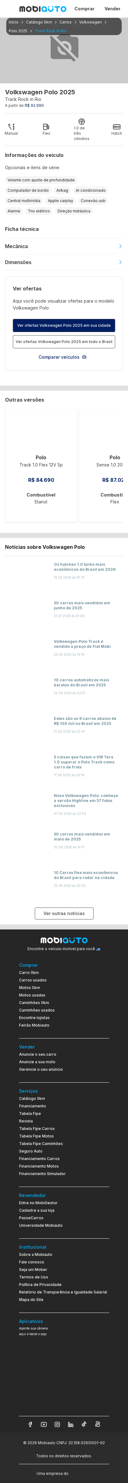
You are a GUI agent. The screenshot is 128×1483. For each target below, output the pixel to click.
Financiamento (32, 1106)
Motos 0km (29, 987)
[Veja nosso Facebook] (30, 1424)
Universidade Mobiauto (41, 1225)
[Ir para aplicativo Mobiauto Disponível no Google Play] (64, 1386)
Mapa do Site (31, 1299)
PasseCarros (31, 1217)
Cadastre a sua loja (36, 1210)
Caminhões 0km (34, 1002)
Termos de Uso (33, 1277)
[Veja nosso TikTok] (84, 1424)
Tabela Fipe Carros (37, 1128)
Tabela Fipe (30, 1113)
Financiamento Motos (39, 1166)
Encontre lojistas (34, 1017)
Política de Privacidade (40, 1284)
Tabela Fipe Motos (36, 1136)
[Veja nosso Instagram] (57, 1424)
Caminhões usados (37, 1010)
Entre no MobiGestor (38, 1202)
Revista (26, 1121)
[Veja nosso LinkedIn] (71, 1424)
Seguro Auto (31, 1151)
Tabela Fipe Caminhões (41, 1143)
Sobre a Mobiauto (35, 1254)
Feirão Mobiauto (34, 1025)
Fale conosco (31, 1262)
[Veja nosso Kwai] (98, 1424)
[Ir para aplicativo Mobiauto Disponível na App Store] (64, 1403)
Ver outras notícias (64, 913)
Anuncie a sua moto (37, 1061)
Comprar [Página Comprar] (84, 8)
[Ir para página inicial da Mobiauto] (43, 9)
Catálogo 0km (32, 1098)
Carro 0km (29, 972)
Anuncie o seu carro (37, 1054)
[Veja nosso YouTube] (44, 1424)
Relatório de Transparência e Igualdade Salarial (63, 1292)
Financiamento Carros (39, 1158)
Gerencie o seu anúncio (41, 1069)
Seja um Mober (33, 1269)
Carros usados (33, 980)
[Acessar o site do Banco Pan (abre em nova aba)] (83, 1473)
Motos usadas (32, 995)
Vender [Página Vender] (112, 8)
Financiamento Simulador (42, 1173)
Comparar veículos (62, 357)
